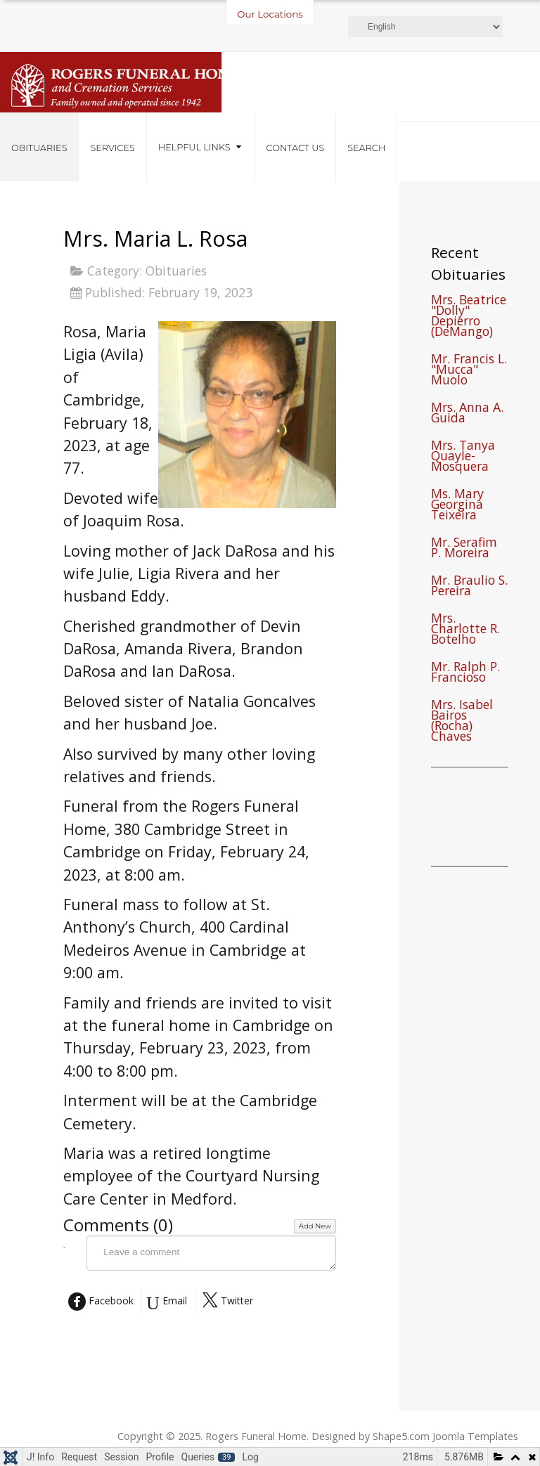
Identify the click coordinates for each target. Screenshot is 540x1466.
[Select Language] (425, 26)
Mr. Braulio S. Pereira (469, 587)
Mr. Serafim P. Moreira (464, 549)
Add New (315, 1226)
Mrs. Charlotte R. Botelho (465, 630)
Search (366, 148)
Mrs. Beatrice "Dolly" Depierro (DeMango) (468, 316)
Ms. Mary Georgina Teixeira (457, 505)
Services (112, 148)
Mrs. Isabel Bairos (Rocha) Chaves (462, 721)
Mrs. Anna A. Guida (467, 414)
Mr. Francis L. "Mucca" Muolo (469, 370)
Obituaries (39, 148)
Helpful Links (194, 147)
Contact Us (295, 148)
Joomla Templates (475, 1436)
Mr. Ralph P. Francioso (465, 673)
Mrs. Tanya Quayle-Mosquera (463, 457)
